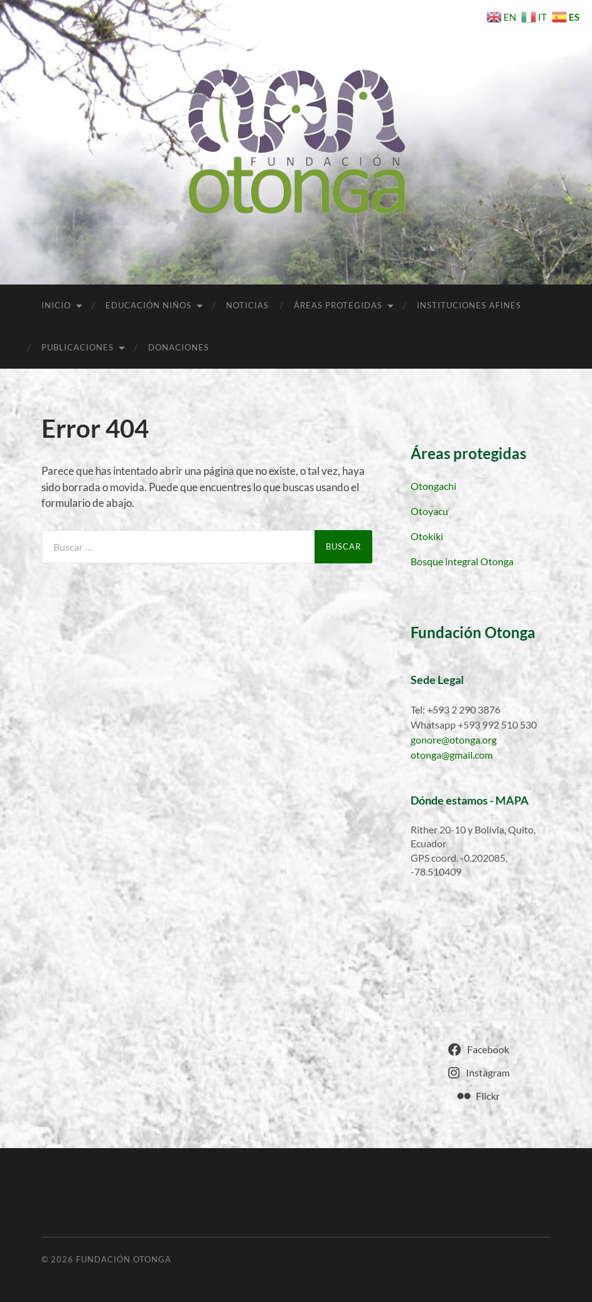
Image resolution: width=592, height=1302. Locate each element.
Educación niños (148, 305)
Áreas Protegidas (338, 305)
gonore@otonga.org (454, 740)
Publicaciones (77, 347)
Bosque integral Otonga (462, 561)
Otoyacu (429, 511)
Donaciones (178, 347)
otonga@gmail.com (452, 755)
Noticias (247, 305)
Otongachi (433, 486)
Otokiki (427, 536)
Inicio (56, 305)
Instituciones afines (469, 305)
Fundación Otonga (123, 1259)
